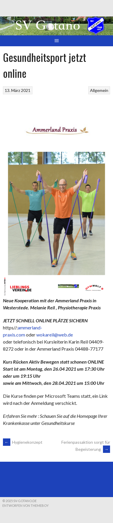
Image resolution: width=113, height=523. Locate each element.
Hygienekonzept (22, 442)
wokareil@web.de (54, 334)
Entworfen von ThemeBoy (25, 505)
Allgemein (99, 90)
